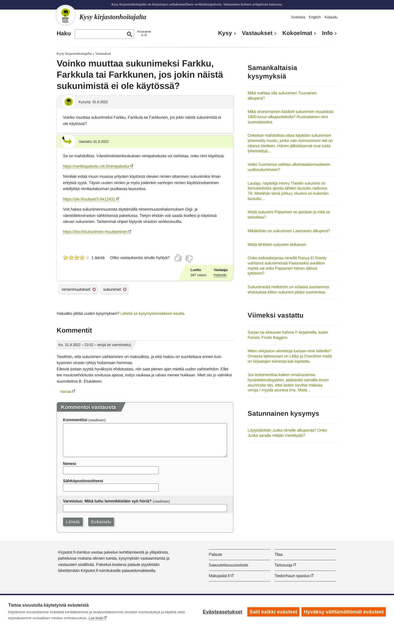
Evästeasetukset (222, 611)
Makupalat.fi (219, 575)
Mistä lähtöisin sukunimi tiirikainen (277, 244)
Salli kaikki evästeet (273, 611)
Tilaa (278, 554)
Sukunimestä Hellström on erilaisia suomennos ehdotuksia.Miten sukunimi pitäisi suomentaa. (288, 289)
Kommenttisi (75, 419)
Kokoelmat (297, 33)
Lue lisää (96, 618)
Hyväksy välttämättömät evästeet (344, 611)
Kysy (225, 33)
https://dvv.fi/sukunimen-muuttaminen (95, 231)
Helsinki (220, 275)
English (315, 17)
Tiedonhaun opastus (292, 575)
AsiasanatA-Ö (144, 33)
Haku (64, 33)
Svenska (298, 17)
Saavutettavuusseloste (228, 565)
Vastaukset (257, 33)
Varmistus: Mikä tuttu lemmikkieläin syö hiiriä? (107, 501)
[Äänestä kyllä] (178, 257)
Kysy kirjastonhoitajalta (74, 53)
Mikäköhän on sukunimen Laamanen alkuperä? (289, 230)
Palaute (215, 554)
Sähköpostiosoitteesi (83, 480)
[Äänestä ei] (188, 259)
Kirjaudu (331, 17)
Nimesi (69, 463)
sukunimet (112, 289)
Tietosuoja (283, 565)
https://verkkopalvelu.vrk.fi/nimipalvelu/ (96, 166)
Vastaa (65, 391)
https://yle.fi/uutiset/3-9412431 (89, 199)
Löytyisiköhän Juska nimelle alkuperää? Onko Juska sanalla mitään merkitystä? (287, 433)
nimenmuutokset (76, 289)
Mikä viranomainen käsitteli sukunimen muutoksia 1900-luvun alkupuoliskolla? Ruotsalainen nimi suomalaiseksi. (290, 116)
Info (327, 33)
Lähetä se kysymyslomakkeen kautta (152, 313)
